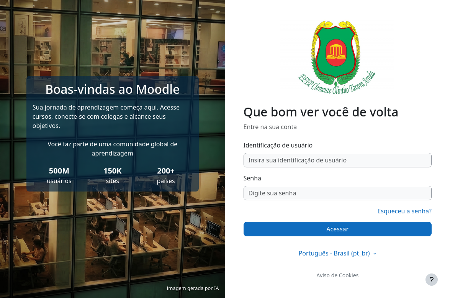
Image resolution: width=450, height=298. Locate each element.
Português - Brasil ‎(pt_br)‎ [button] (335, 253)
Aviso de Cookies (337, 275)
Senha (253, 178)
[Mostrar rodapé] (431, 279)
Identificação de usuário (278, 145)
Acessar (337, 229)
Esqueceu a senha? (404, 211)
